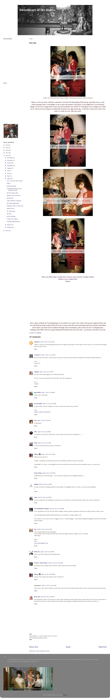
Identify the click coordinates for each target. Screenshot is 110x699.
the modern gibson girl (13, 203)
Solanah (36, 371)
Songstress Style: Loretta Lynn (15, 206)
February (9, 227)
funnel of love (10, 208)
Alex (35, 419)
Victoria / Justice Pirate (41, 562)
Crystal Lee (37, 354)
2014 (7, 147)
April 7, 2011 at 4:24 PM (44, 431)
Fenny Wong (37, 472)
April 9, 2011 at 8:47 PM (44, 496)
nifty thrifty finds (11, 186)
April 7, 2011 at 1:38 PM (48, 391)
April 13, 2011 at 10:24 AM (55, 562)
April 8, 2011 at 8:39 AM (48, 472)
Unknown (37, 341)
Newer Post (33, 646)
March (9, 224)
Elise (35, 431)
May (8, 176)
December (10, 157)
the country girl (11, 211)
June (8, 173)
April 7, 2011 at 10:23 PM (48, 453)
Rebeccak (37, 551)
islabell (36, 483)
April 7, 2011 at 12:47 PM (46, 371)
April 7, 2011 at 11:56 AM (48, 354)
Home (68, 646)
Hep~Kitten (37, 391)
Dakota (36, 453)
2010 (7, 230)
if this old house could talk (14, 200)
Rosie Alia (37, 596)
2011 (7, 155)
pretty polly (10, 198)
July (8, 170)
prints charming (11, 216)
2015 (7, 145)
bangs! (8, 183)
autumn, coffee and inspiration (42, 411)
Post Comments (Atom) (43, 650)
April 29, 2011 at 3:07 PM (47, 596)
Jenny (36, 496)
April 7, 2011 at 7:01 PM (44, 442)
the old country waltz (12, 193)
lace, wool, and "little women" (15, 181)
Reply (35, 348)
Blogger (65, 694)
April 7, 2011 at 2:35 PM (49, 403)
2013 (7, 150)
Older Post (103, 646)
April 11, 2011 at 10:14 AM (44, 528)
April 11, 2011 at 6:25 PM (47, 551)
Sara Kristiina (38, 403)
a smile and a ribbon (12, 219)
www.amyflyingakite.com (41, 542)
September (10, 165)
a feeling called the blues (13, 221)
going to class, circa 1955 (14, 195)
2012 (7, 153)
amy (35, 528)
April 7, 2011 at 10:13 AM (47, 341)
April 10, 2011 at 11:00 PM (56, 508)
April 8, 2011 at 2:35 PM (45, 483)
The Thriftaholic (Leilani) (41, 508)
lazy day (9, 213)
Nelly (35, 442)
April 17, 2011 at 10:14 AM (49, 584)
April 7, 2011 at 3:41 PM (44, 419)
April (8, 178)
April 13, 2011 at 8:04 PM (48, 573)
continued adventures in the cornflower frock (14, 189)
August (9, 168)
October (9, 163)
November (10, 160)
